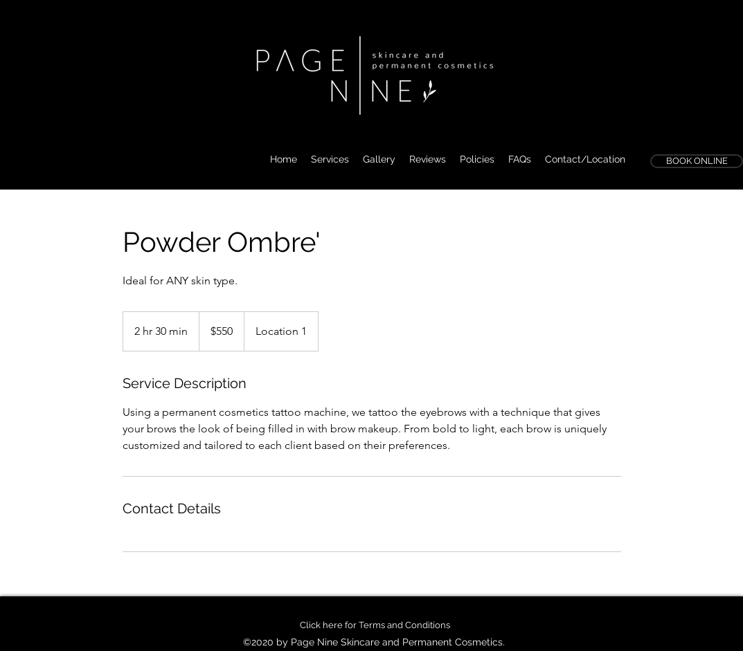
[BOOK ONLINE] (696, 161)
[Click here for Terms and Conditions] (375, 625)
